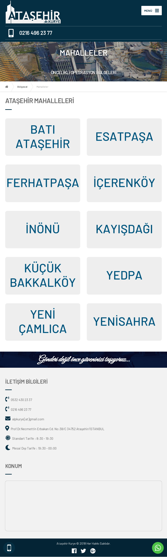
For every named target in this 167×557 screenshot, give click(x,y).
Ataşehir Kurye (66, 544)
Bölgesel (22, 86)
